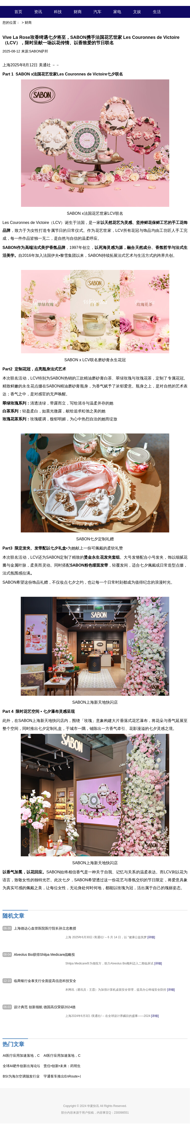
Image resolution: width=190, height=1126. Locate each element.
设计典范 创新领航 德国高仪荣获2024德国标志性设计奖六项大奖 (44, 1007)
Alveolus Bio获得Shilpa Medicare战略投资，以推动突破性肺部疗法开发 (44, 955)
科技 (58, 12)
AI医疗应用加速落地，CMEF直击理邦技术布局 (39, 1055)
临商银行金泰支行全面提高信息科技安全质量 (45, 981)
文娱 (137, 12)
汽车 (97, 12)
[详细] (151, 937)
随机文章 (13, 916)
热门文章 (13, 1044)
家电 (117, 12)
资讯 (38, 12)
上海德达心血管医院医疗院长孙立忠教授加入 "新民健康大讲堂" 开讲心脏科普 (45, 928)
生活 (157, 12)
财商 (78, 12)
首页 (18, 12)
